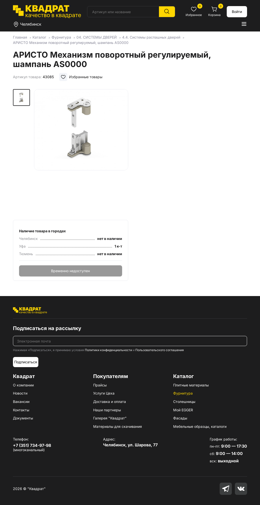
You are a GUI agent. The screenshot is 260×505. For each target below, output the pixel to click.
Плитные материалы (191, 385)
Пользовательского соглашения (159, 350)
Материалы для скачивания (117, 426)
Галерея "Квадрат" (110, 418)
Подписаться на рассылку (47, 328)
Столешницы (184, 401)
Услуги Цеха (104, 393)
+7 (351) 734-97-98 (32, 445)
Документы (23, 418)
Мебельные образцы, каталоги (199, 426)
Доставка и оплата (109, 401)
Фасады (180, 418)
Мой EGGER (183, 410)
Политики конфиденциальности (108, 350)
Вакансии (21, 401)
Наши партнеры (107, 410)
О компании (23, 385)
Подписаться (25, 362)
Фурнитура (183, 393)
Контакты (21, 410)
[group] (81, 153)
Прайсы (100, 385)
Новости (20, 393)
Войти (237, 11)
